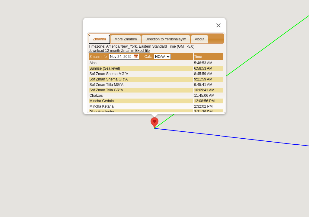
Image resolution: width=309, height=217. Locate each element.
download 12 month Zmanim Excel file (119, 51)
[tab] (99, 39)
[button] (154, 122)
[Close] (218, 25)
